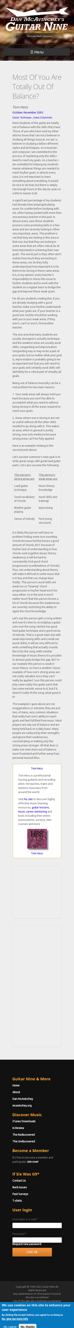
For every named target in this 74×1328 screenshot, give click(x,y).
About (16, 1092)
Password (19, 1233)
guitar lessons (40, 807)
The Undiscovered (23, 1141)
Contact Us (19, 1180)
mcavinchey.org (22, 1105)
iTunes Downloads (24, 1121)
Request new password (26, 1244)
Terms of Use (41, 1304)
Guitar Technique (21, 117)
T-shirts (17, 1200)
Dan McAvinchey (22, 1098)
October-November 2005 (27, 112)
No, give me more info (15, 1323)
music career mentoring (32, 811)
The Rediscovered (23, 1134)
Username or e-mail (25, 1219)
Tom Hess (37, 768)
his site (28, 799)
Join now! (32, 1161)
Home (16, 1085)
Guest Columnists (42, 117)
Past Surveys (20, 1194)
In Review (18, 1128)
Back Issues (19, 1187)
